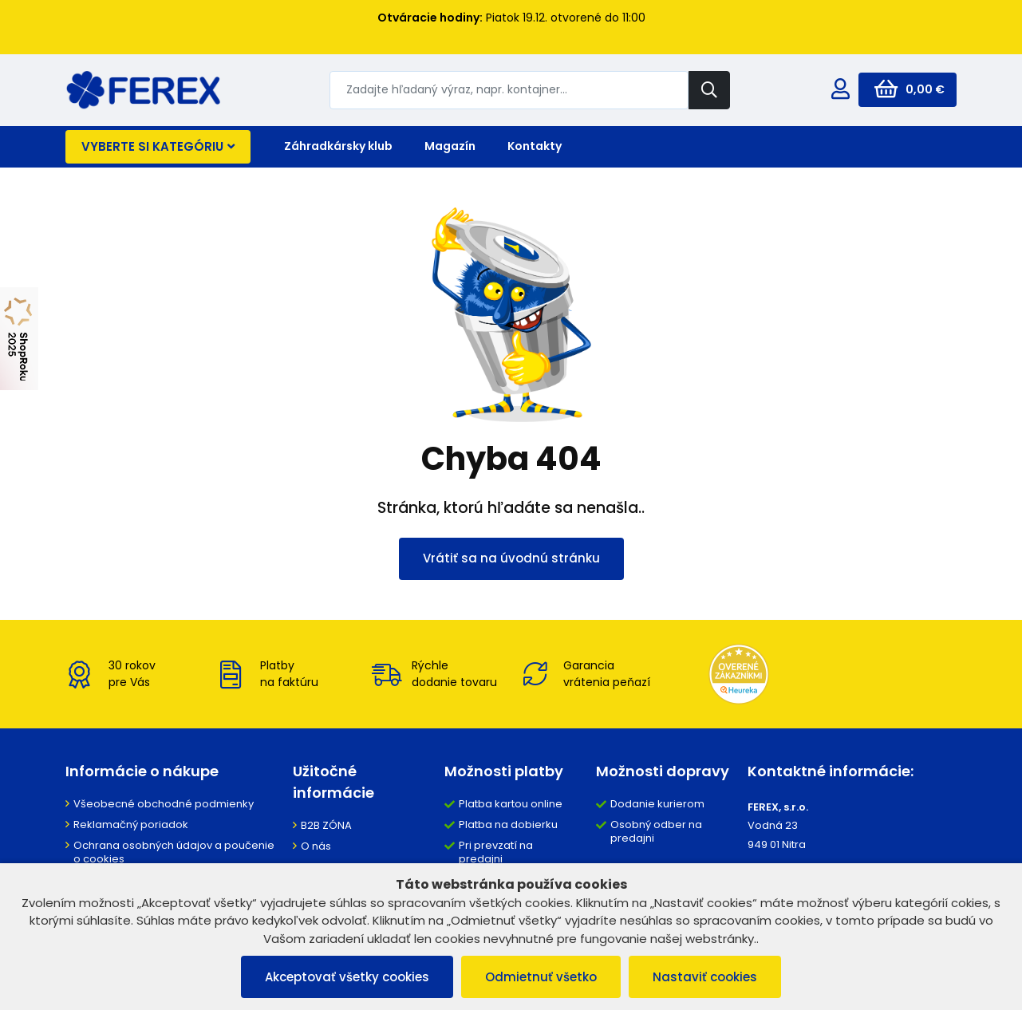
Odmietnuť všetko (541, 977)
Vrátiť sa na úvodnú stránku (511, 558)
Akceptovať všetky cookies (347, 977)
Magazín (449, 146)
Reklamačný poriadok (130, 824)
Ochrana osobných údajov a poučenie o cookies (173, 852)
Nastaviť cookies (705, 977)
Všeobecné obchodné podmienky (163, 803)
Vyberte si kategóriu (158, 146)
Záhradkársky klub (338, 146)
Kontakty (534, 146)
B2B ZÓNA (326, 825)
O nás (316, 846)
